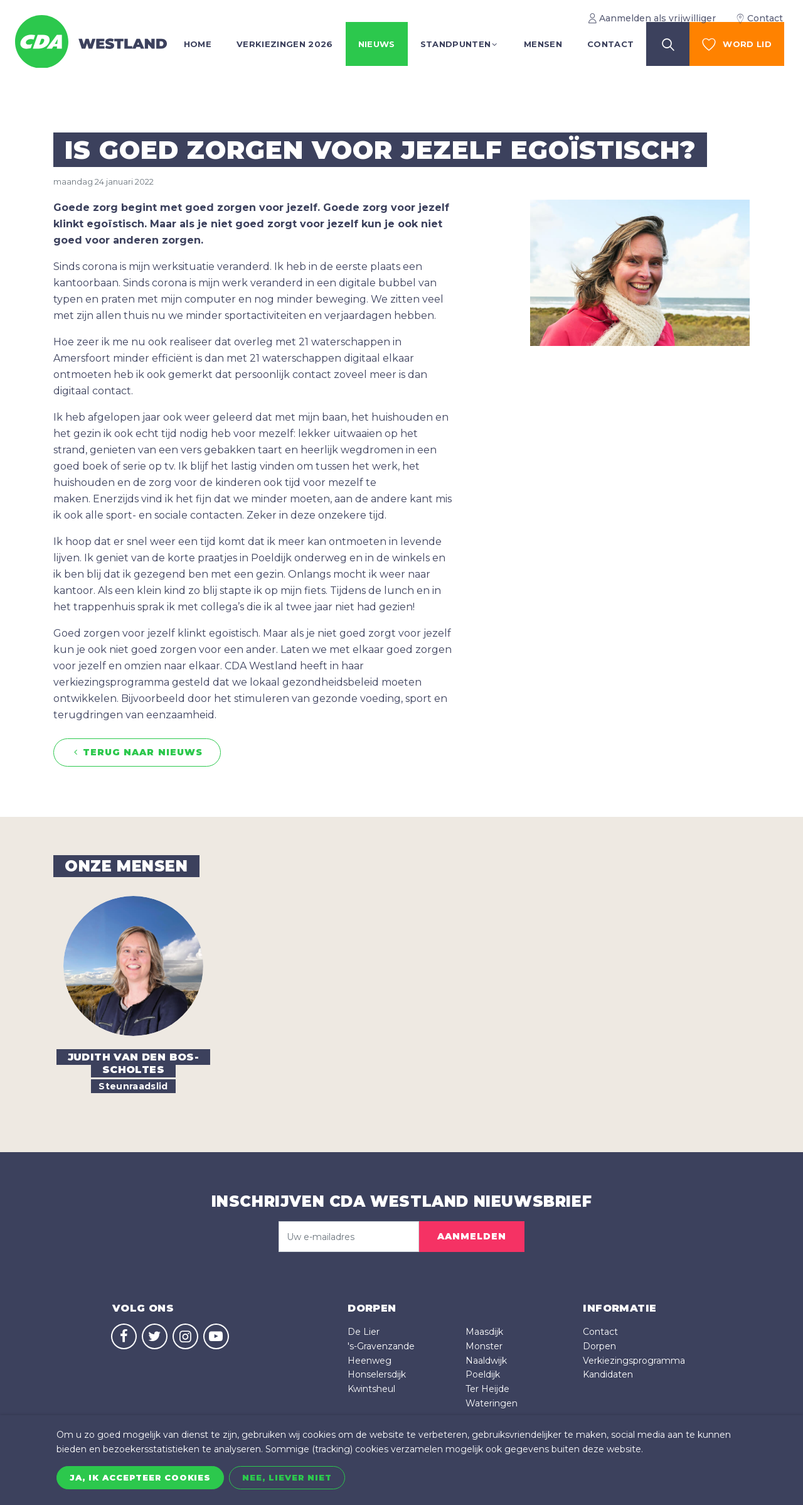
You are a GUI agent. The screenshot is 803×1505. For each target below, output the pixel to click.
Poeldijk (482, 1374)
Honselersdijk (377, 1374)
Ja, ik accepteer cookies (140, 1477)
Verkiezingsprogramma (634, 1360)
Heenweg (369, 1360)
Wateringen (491, 1403)
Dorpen (599, 1346)
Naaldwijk (486, 1360)
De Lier (364, 1331)
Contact (600, 1331)
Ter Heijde (487, 1388)
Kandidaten (608, 1374)
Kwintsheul (371, 1388)
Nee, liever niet (287, 1477)
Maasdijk (484, 1331)
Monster (484, 1346)
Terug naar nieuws (137, 752)
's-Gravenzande (381, 1346)
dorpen (372, 1308)
